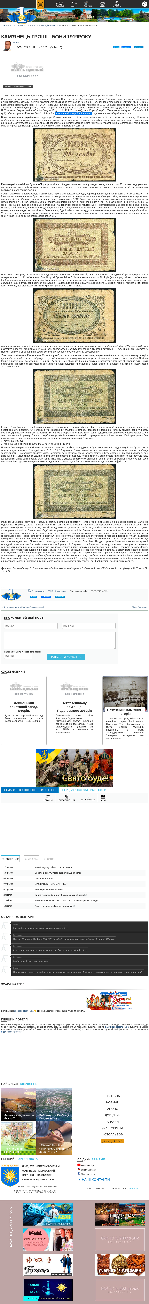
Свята (49, 859)
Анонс (112, 1108)
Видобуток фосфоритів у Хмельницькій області (61, 895)
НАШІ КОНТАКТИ (96, 1180)
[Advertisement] (74, 826)
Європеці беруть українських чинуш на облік (58, 873)
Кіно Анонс (88, 4)
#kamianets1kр (86, 1173)
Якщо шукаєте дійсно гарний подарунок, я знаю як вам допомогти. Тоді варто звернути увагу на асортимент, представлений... (78, 970)
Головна (112, 1096)
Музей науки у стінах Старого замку (53, 867)
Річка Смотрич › (139, 607)
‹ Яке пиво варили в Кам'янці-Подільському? (23, 607)
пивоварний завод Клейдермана (73, 113)
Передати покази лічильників (84, 790)
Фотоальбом (112, 1134)
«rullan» (134, 1188)
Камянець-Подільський (16, 25)
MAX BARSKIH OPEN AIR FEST (51, 884)
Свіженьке (10, 859)
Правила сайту (50, 1187)
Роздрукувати (36, 591)
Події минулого (51, 25)
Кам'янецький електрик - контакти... (31, 959)
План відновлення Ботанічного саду (55, 906)
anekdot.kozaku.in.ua (23, 1011)
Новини (112, 1102)
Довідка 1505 (112, 1141)
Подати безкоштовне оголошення (30, 790)
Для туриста (112, 1128)
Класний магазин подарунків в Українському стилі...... (40, 926)
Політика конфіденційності (29, 1187)
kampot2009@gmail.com (38, 1179)
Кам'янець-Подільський (117, 1027)
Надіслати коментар (66, 656)
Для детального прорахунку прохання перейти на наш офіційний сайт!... (50, 948)
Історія (36, 25)
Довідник (112, 1115)
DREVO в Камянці (44, 878)
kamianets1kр (85, 1165)
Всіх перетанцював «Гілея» (49, 889)
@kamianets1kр (86, 1169)
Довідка (31, 859)
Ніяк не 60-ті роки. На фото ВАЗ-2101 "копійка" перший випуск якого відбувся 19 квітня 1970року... (64, 937)
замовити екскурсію (11, 1032)
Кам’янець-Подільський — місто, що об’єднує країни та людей (67, 900)
